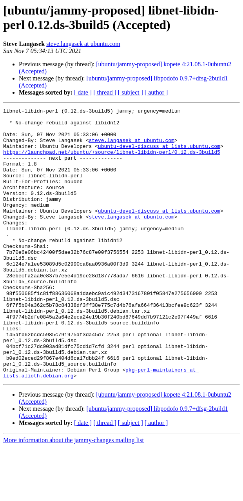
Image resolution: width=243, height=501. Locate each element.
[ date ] (83, 92)
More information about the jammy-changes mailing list (73, 494)
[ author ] (156, 92)
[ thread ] (104, 92)
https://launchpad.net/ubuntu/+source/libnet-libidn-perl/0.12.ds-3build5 (111, 161)
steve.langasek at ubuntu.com (83, 43)
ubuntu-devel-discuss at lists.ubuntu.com (159, 154)
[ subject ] (130, 92)
